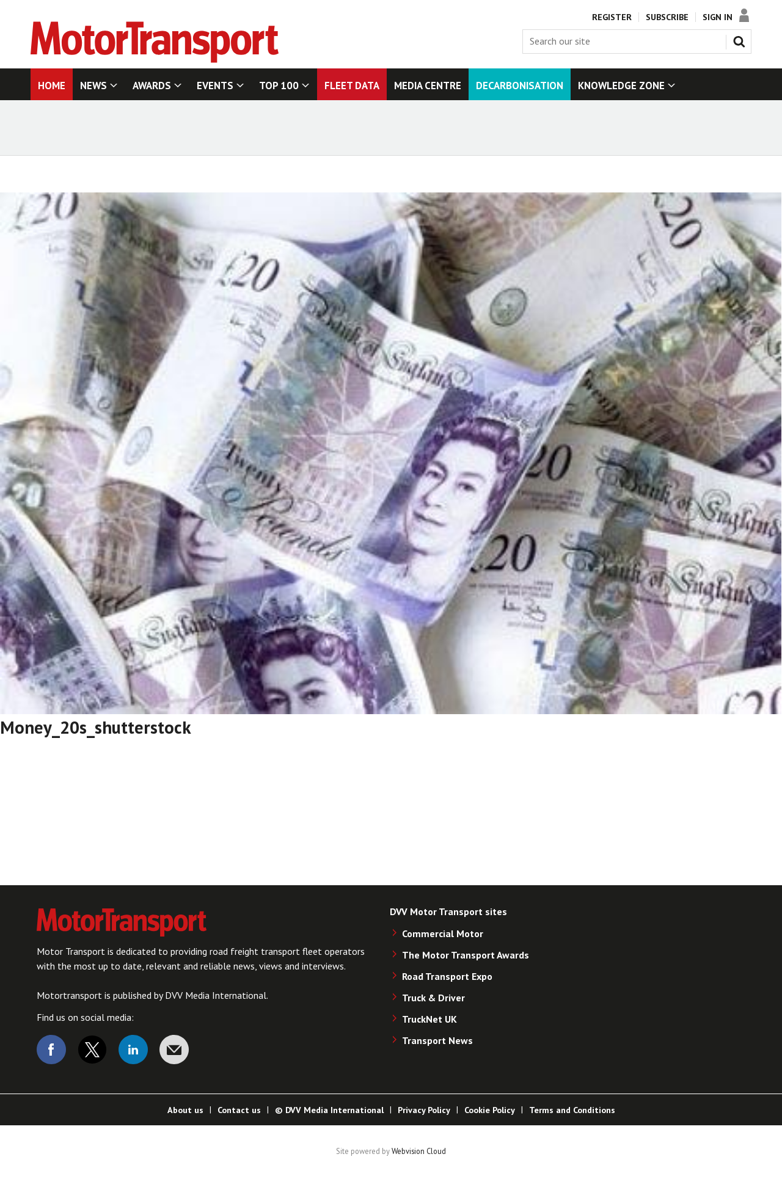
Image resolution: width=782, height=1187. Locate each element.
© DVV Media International (329, 1110)
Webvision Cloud (419, 1151)
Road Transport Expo (447, 976)
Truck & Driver (433, 998)
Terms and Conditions (572, 1110)
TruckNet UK (429, 1019)
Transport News (437, 1040)
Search (741, 39)
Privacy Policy (424, 1110)
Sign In (718, 17)
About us (185, 1110)
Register (612, 17)
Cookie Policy (489, 1110)
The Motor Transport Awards (465, 955)
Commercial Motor (442, 933)
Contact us (239, 1110)
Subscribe (667, 17)
